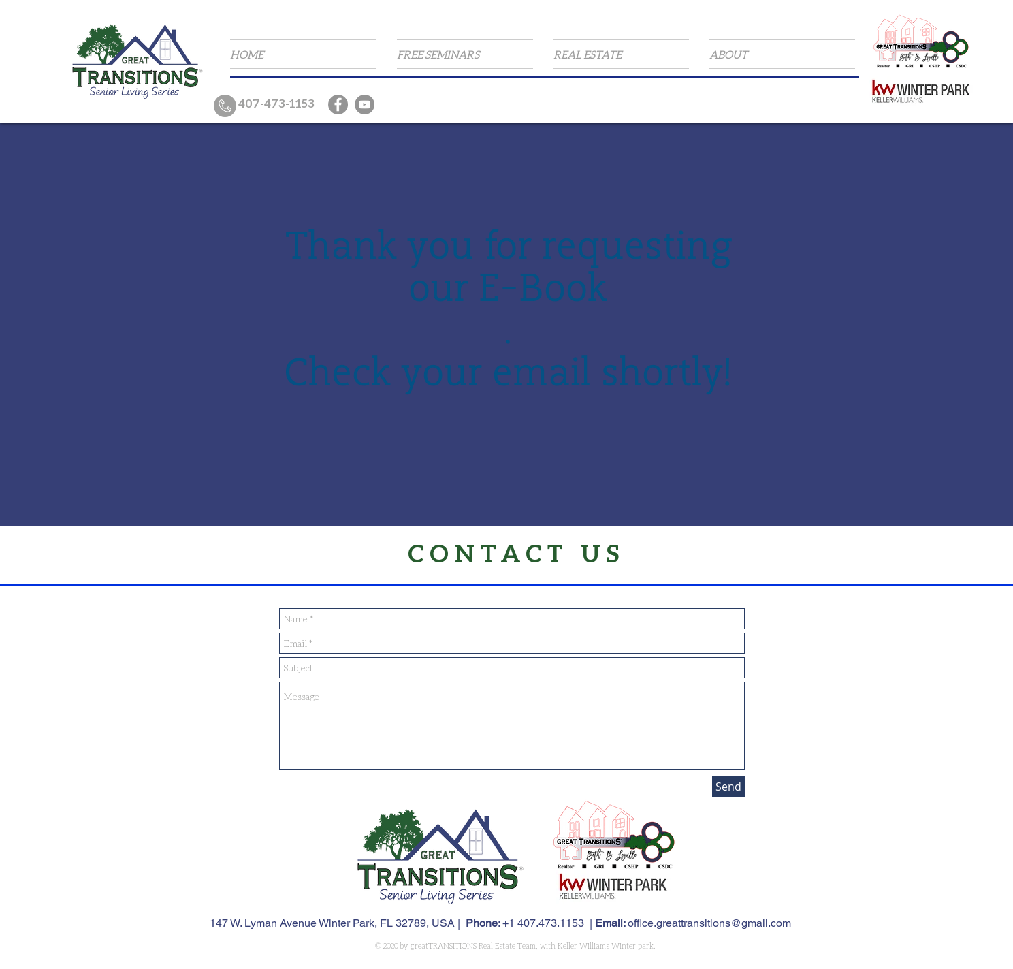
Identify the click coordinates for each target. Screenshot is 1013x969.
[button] (465, 54)
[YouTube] (364, 104)
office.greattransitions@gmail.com (709, 923)
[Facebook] (338, 104)
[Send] (728, 786)
